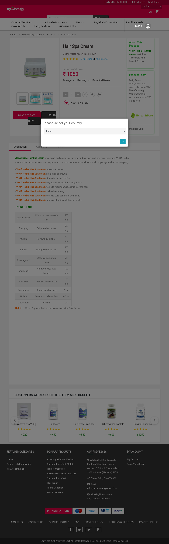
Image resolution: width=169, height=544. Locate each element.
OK (122, 141)
